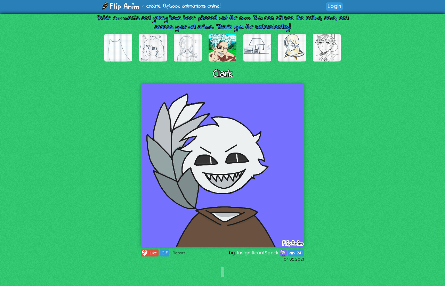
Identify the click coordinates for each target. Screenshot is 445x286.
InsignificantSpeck (262, 253)
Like (149, 253)
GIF (165, 253)
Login (334, 6)
